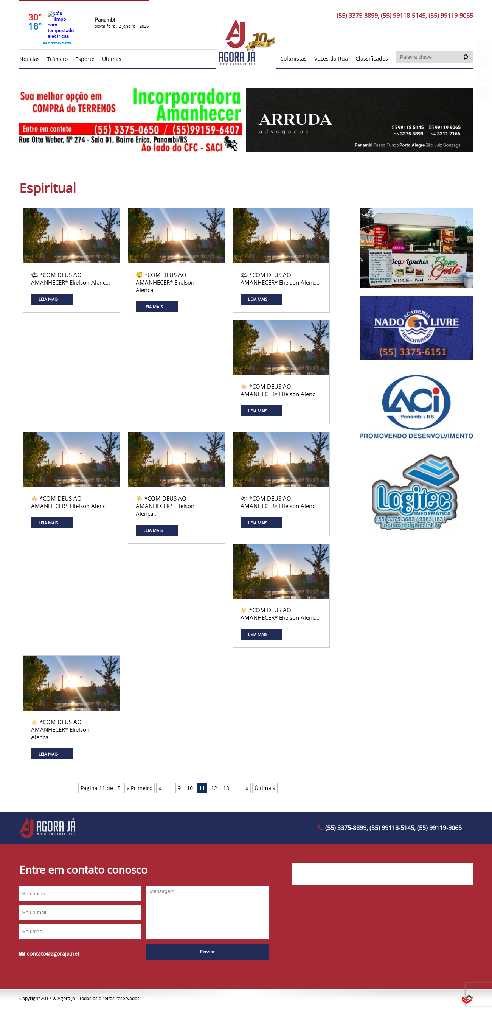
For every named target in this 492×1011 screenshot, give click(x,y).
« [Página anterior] (159, 788)
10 (190, 788)
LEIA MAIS (48, 299)
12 (214, 788)
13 (226, 788)
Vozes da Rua (331, 58)
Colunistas (293, 58)
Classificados (371, 58)
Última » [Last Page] (265, 788)
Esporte (85, 58)
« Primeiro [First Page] (139, 788)
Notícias (29, 58)
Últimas (111, 58)
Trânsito (57, 58)
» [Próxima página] (247, 788)
